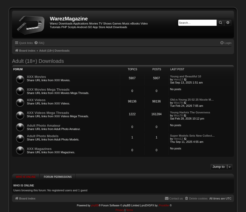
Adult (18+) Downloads (38, 61)
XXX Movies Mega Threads (48, 89)
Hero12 (178, 79)
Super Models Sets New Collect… (192, 135)
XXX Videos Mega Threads (48, 113)
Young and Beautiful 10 (185, 76)
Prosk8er (164, 201)
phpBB (95, 201)
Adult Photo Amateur (43, 125)
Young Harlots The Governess (190, 112)
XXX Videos (36, 100)
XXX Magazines (39, 149)
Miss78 (178, 102)
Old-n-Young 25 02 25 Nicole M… (192, 99)
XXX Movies (36, 77)
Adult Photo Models (43, 136)
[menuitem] (39, 43)
